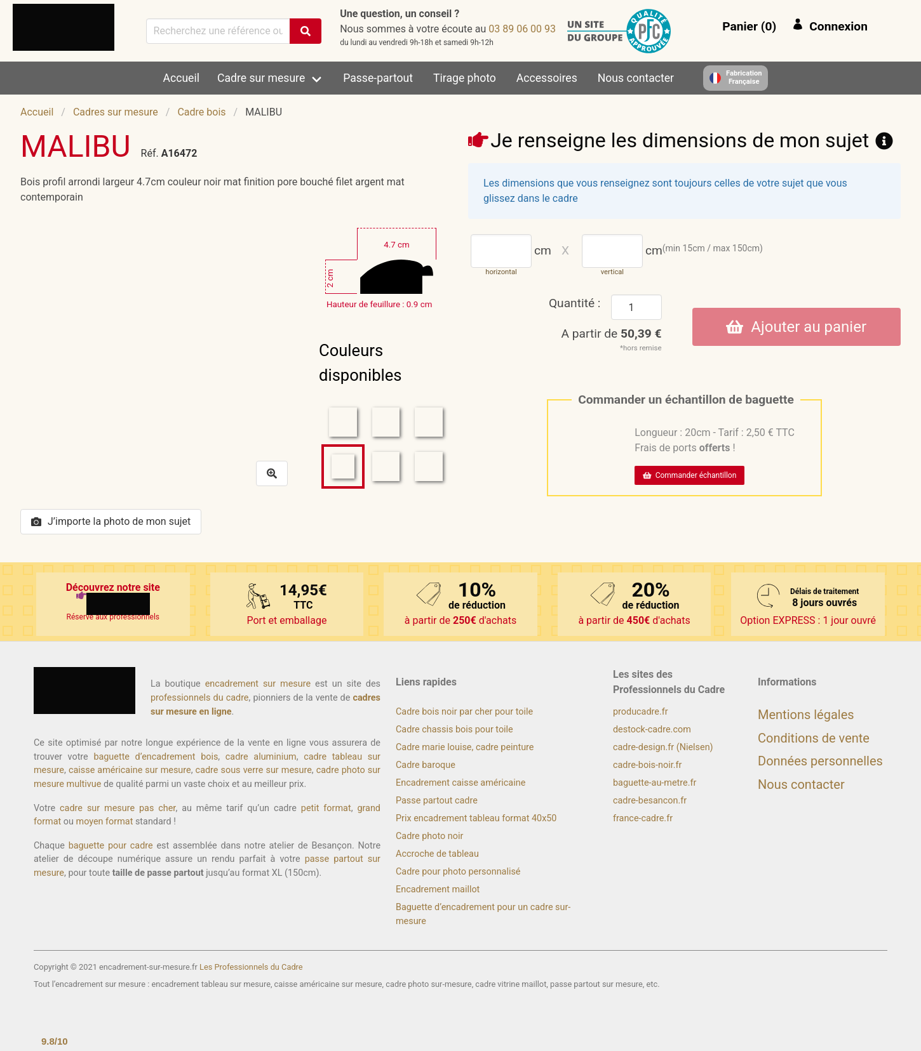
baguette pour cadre (111, 845)
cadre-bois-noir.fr (647, 765)
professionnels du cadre (200, 697)
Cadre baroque (425, 765)
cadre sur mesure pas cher (117, 808)
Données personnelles (820, 761)
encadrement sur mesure (258, 683)
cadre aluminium (261, 756)
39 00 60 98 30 (522, 29)
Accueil (181, 78)
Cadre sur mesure (261, 78)
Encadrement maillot (438, 889)
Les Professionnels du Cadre (251, 967)
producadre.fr (640, 711)
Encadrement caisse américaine (460, 782)
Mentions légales (806, 714)
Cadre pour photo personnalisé (458, 871)
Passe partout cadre (437, 800)
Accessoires (546, 78)
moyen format (104, 821)
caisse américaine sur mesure (130, 770)
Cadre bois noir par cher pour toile (464, 711)
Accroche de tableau (437, 854)
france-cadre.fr (643, 818)
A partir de (611, 333)
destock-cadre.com (652, 729)
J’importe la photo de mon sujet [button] (111, 521)
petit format (326, 808)
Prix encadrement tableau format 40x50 (476, 818)
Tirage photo (464, 78)
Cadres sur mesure (115, 112)
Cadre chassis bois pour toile (454, 729)
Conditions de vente (814, 738)
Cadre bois (201, 112)
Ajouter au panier (796, 327)
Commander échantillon (689, 475)
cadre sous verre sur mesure (254, 770)
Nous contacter (636, 78)
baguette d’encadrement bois (155, 756)
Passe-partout (378, 78)
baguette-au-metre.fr (654, 782)
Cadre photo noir (429, 836)
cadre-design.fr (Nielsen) (663, 747)
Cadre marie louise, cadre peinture (465, 747)
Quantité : (575, 303)
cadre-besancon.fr (650, 800)
